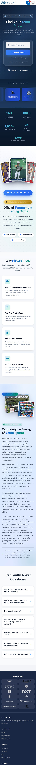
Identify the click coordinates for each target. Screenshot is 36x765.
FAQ (2, 754)
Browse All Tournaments (18, 70)
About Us (4, 751)
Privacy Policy (5, 757)
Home (3, 732)
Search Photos (18, 52)
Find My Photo (5, 735)
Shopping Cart (5, 739)
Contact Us (4, 748)
